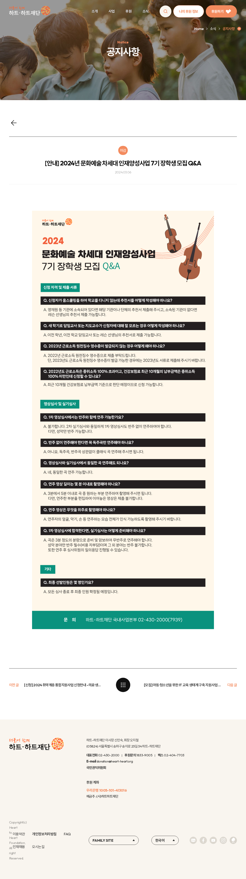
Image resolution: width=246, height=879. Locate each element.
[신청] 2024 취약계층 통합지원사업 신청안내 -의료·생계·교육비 (63, 685)
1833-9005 (144, 755)
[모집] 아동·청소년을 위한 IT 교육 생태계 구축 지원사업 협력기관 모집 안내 (183, 685)
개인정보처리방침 (44, 834)
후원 (129, 11)
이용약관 (19, 834)
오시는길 (38, 846)
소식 (146, 11)
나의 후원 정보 (188, 11)
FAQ (67, 834)
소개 (95, 11)
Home (198, 28)
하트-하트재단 (29, 11)
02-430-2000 (108, 755)
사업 (111, 11)
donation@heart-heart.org (115, 761)
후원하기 (221, 11)
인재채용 (19, 846)
